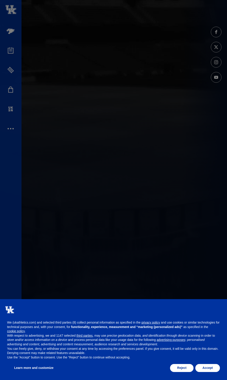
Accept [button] (207, 368)
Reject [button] (181, 368)
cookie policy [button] (16, 331)
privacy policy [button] (150, 322)
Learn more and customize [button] (33, 368)
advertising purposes (171, 340)
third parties (84, 335)
